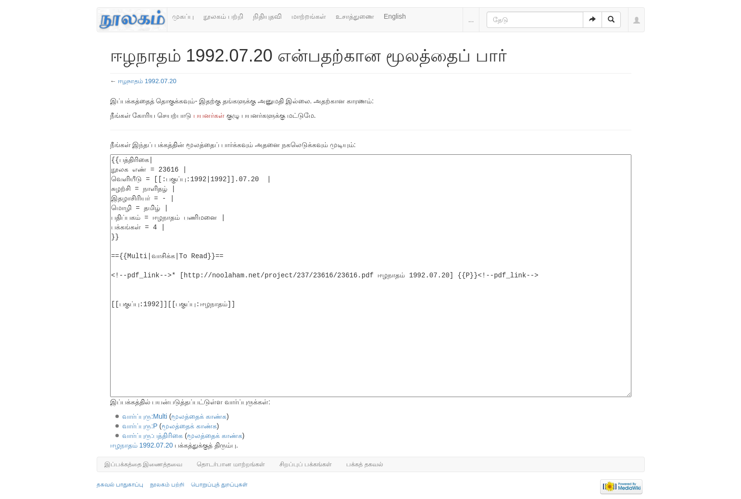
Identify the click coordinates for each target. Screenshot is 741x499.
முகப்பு (183, 16)
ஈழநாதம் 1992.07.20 (147, 81)
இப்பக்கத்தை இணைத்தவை (143, 464)
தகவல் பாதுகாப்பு (120, 484)
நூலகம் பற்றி (223, 16)
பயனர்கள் (209, 115)
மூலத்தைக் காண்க (198, 416)
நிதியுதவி (267, 16)
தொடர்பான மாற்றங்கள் (231, 464)
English (395, 16)
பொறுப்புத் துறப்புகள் (219, 484)
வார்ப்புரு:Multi (144, 416)
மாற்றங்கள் (308, 16)
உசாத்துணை (355, 16)
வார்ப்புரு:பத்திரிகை (152, 435)
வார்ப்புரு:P (139, 426)
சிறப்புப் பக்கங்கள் (305, 464)
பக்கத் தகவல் (364, 464)
